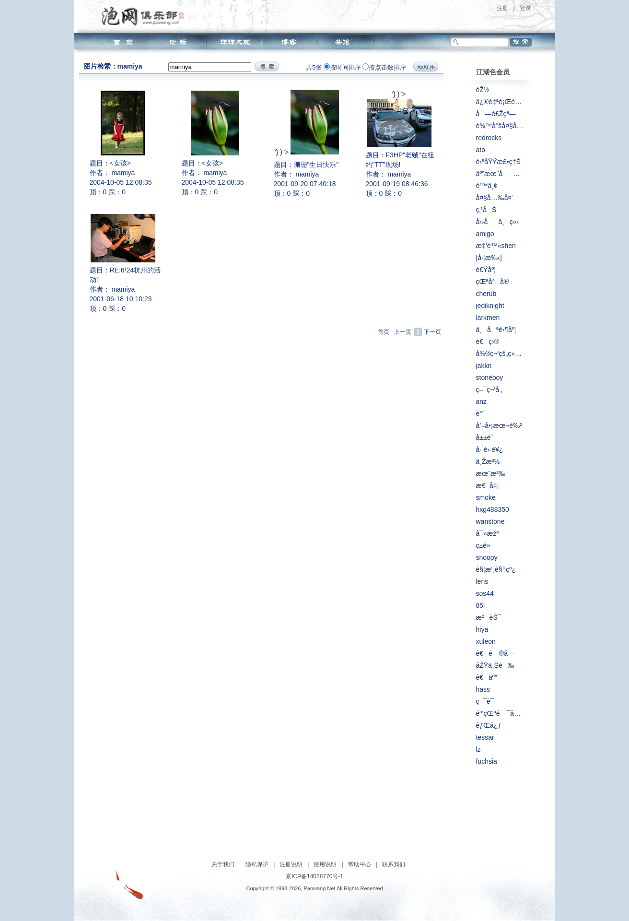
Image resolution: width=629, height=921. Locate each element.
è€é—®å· (495, 653)
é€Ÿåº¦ (486, 269)
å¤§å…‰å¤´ (495, 197)
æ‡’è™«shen (496, 245)
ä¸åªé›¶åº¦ (496, 329)
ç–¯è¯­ (485, 701)
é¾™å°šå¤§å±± (500, 126)
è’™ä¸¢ (487, 185)
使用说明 (325, 864)
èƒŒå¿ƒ (489, 725)
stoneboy (489, 377)
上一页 (402, 332)
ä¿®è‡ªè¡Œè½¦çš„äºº (500, 102)
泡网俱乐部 (145, 16)
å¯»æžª (487, 533)
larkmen (488, 317)
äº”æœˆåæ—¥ (500, 173)
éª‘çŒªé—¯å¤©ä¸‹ (500, 713)
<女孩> (120, 163)
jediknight (490, 305)
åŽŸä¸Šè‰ (495, 665)
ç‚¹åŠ (486, 209)
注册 (502, 8)
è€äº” (486, 677)
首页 (383, 332)
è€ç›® (488, 341)
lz (478, 749)
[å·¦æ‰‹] (489, 257)
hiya (482, 629)
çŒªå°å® (495, 281)
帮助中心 (359, 864)
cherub (486, 293)
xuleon (486, 641)
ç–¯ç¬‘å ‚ (489, 389)
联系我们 (393, 864)
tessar (485, 737)
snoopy (487, 557)
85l (480, 605)
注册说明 (291, 864)
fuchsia (486, 761)
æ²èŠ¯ (488, 617)
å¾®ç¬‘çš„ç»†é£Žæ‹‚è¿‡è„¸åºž (500, 353)
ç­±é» (486, 545)
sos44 (485, 593)
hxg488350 (492, 509)
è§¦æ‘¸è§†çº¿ (496, 569)
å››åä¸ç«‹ (497, 221)
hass (483, 689)
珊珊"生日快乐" (316, 164)
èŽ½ (482, 90)
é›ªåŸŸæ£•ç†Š (498, 161)
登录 (525, 8)
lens (482, 581)
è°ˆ (480, 413)
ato (480, 150)
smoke (486, 497)
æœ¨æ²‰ (490, 473)
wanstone (490, 521)
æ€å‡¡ (487, 485)
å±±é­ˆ (484, 437)
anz (481, 401)
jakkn (484, 365)
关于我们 (222, 864)
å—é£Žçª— (496, 114)
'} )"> (307, 123)
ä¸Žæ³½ (488, 461)
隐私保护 (256, 864)
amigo (485, 233)
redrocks (489, 138)
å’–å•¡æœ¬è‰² (499, 425)
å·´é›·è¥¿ (489, 449)
